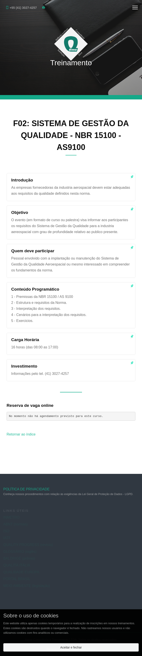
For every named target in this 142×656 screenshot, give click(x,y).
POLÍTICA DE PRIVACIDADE (26, 491)
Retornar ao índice (21, 435)
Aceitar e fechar (71, 647)
